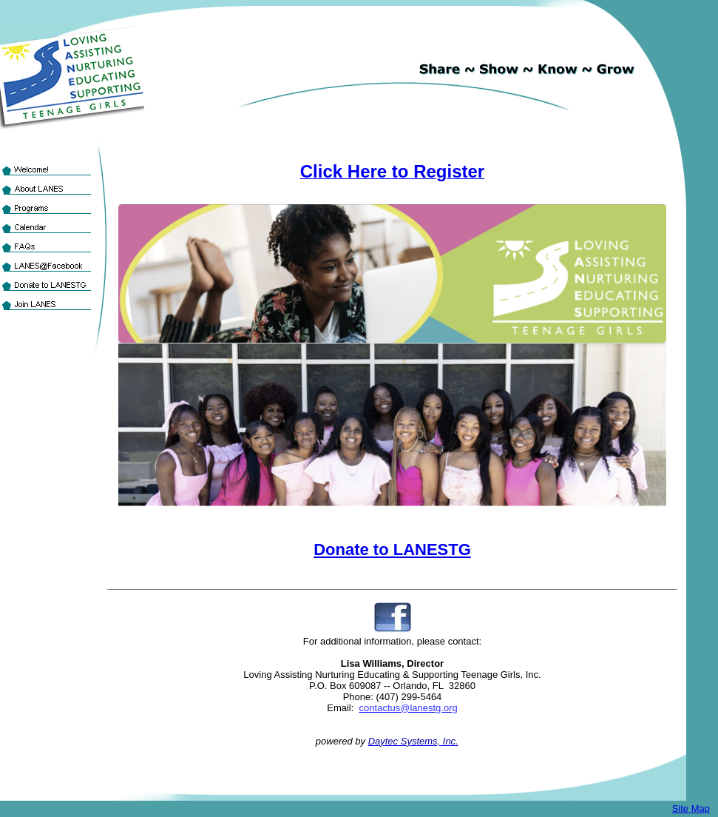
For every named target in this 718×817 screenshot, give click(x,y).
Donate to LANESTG (392, 549)
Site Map (691, 808)
